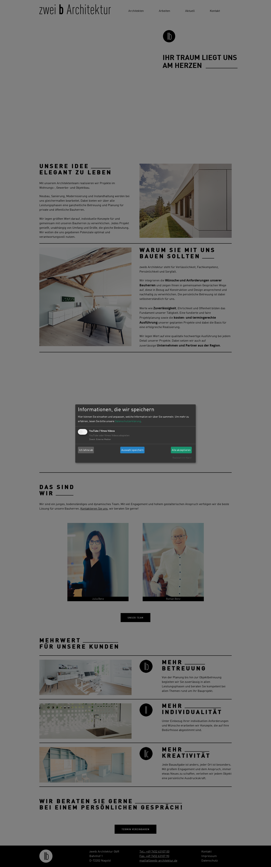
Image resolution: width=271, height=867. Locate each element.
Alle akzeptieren (181, 450)
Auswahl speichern (132, 450)
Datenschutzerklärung (128, 421)
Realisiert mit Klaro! (182, 458)
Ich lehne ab (86, 450)
